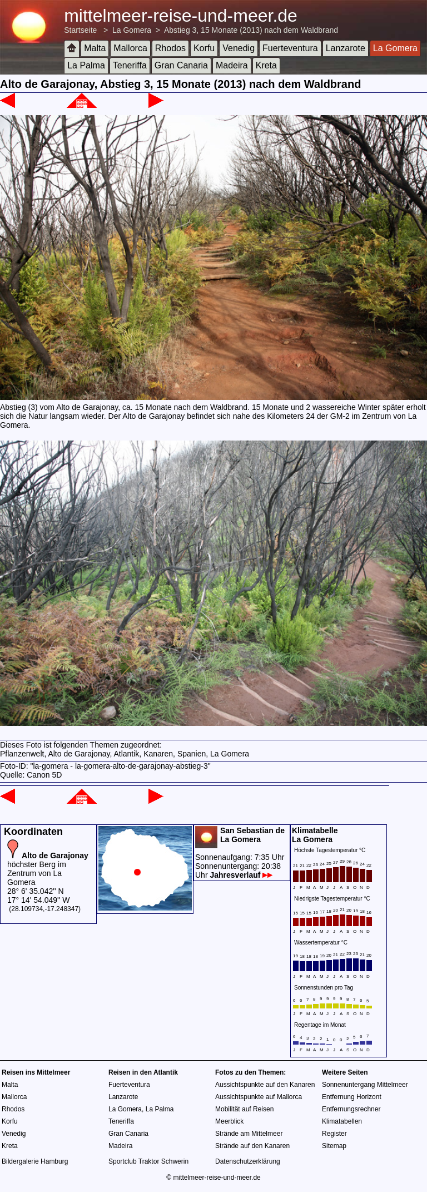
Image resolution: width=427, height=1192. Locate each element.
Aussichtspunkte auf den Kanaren (265, 1085)
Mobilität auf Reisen (244, 1109)
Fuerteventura (290, 48)
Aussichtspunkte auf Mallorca (258, 1097)
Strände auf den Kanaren (252, 1146)
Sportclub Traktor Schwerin (148, 1161)
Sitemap (334, 1146)
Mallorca (130, 48)
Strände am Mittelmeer (248, 1133)
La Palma (86, 65)
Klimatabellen (342, 1121)
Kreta (266, 65)
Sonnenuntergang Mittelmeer (365, 1085)
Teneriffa (130, 65)
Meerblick (229, 1121)
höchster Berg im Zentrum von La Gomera (47, 869)
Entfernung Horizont (351, 1097)
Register (334, 1133)
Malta (95, 48)
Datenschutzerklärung (247, 1161)
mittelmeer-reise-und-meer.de (180, 16)
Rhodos (170, 48)
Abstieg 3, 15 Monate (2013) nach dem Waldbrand (251, 30)
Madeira (232, 65)
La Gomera (131, 30)
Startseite (80, 30)
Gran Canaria (181, 65)
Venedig (238, 48)
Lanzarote (345, 48)
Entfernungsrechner (351, 1109)
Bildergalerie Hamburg (35, 1161)
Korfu (204, 48)
